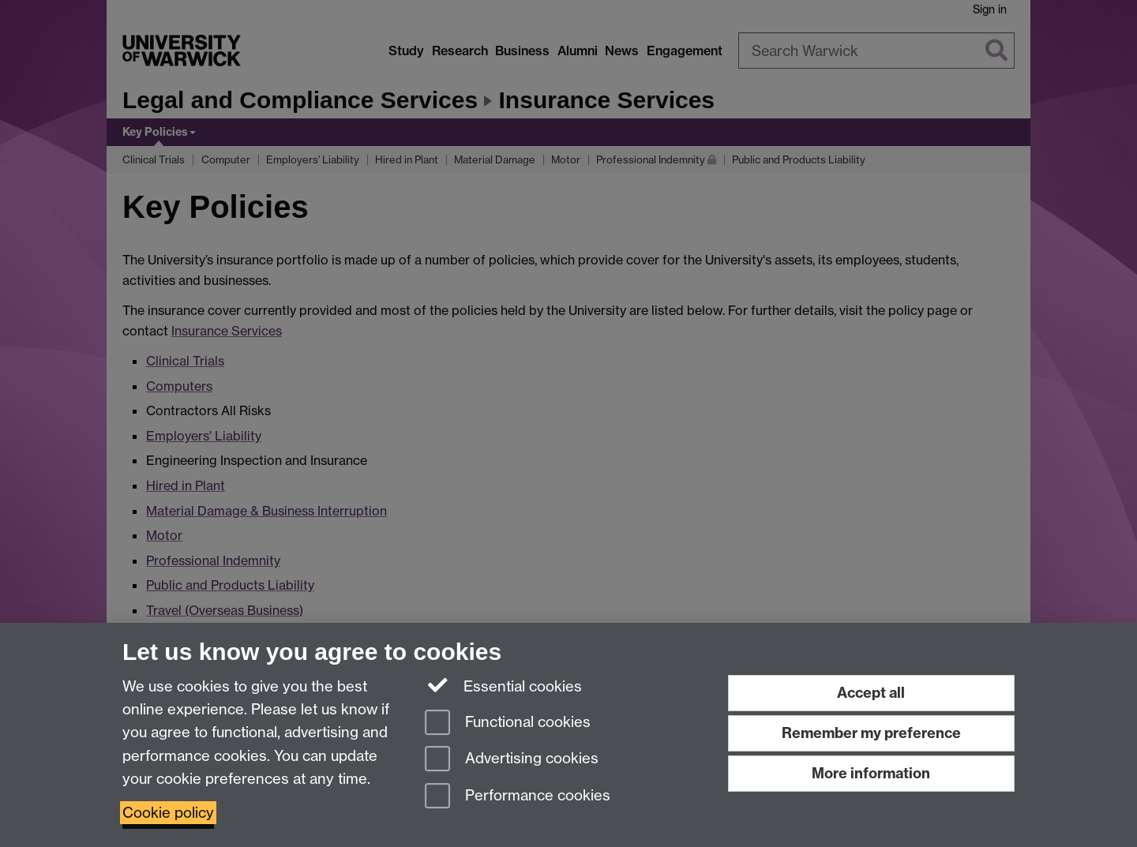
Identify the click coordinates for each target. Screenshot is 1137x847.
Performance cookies (517, 796)
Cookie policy (168, 813)
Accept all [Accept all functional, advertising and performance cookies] (871, 693)
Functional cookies (508, 723)
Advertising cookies (512, 759)
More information (871, 773)
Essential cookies (503, 685)
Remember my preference (871, 733)
